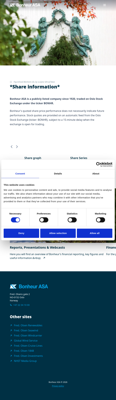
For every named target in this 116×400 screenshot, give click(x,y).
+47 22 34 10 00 (21, 304)
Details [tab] (58, 173)
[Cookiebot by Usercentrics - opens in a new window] (98, 164)
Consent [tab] (20, 173)
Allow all (95, 233)
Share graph (32, 158)
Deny (21, 233)
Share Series (78, 158)
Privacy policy (58, 386)
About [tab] (95, 173)
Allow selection (58, 233)
